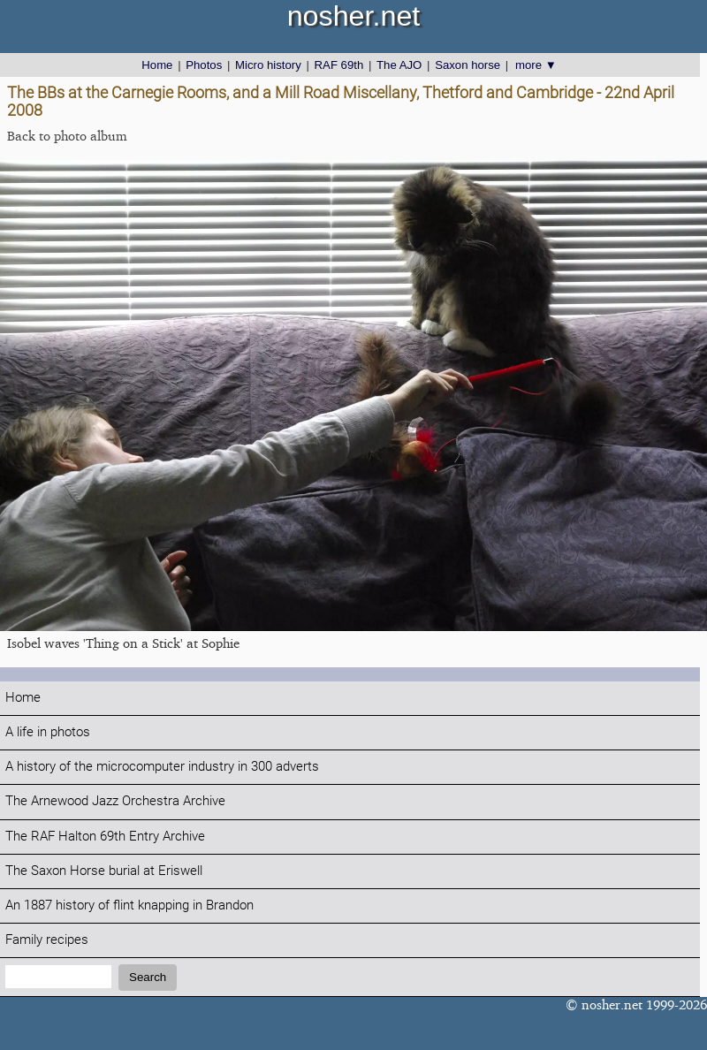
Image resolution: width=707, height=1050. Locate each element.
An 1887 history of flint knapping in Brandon (129, 905)
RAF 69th (339, 65)
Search (147, 977)
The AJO (399, 65)
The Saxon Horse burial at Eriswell (103, 871)
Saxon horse (467, 65)
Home (156, 65)
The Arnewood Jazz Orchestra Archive (115, 801)
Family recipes (46, 939)
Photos (204, 65)
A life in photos (47, 732)
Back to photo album (67, 135)
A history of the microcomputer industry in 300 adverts (162, 766)
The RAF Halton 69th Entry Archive (105, 836)
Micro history (268, 65)
